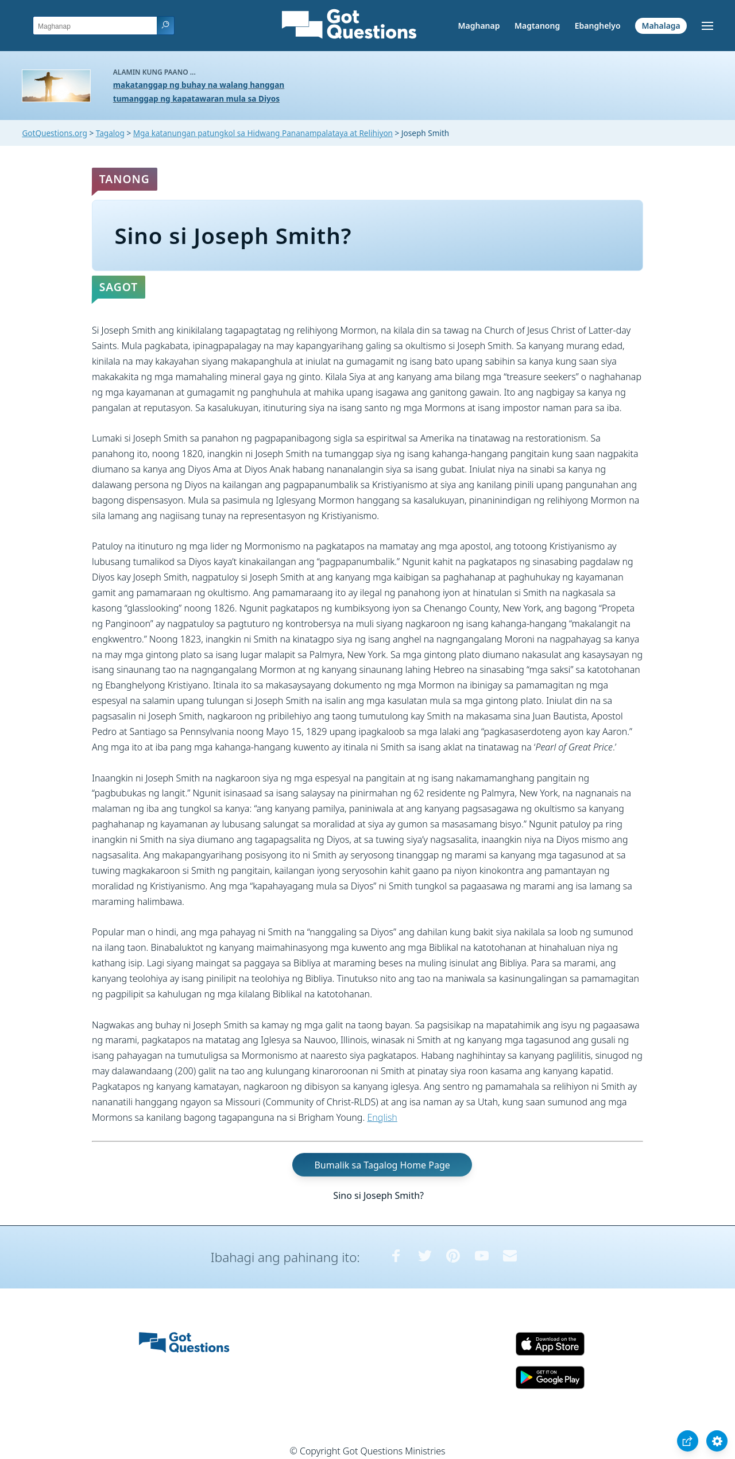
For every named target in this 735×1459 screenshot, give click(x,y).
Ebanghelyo (598, 25)
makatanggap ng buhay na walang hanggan (198, 84)
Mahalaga (660, 25)
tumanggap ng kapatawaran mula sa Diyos (196, 98)
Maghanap (479, 25)
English (382, 1117)
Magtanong (537, 25)
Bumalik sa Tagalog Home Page (382, 1164)
